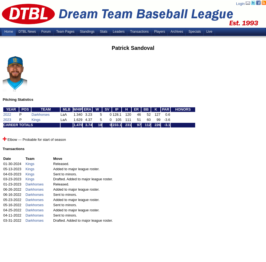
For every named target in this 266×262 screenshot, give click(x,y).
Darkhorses (40, 114)
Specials (194, 31)
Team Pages (65, 31)
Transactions (139, 31)
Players (159, 31)
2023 (7, 120)
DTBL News (27, 31)
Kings (35, 120)
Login (240, 4)
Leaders (119, 31)
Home (8, 31)
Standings (87, 31)
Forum (46, 31)
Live (209, 31)
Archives (176, 31)
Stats (103, 31)
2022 (7, 114)
